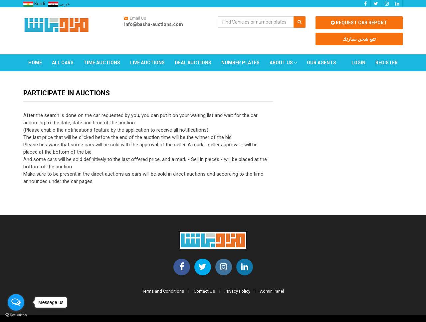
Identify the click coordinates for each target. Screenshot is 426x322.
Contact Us (204, 291)
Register (386, 62)
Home (35, 62)
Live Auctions (147, 62)
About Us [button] (283, 62)
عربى (59, 3)
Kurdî (34, 4)
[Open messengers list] (16, 302)
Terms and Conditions (163, 291)
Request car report (359, 22)
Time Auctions (102, 62)
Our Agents (321, 62)
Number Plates (240, 62)
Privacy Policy (237, 291)
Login (358, 62)
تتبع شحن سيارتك (359, 39)
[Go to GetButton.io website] (16, 315)
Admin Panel (272, 291)
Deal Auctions (193, 62)
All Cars (63, 62)
